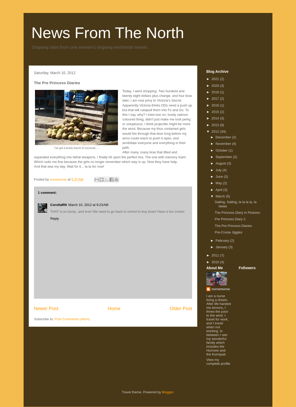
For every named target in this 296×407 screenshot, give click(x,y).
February (223, 240)
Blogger (167, 392)
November (224, 144)
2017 (216, 99)
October (222, 150)
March (221, 196)
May (219, 183)
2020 (216, 86)
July (219, 170)
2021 (216, 79)
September (224, 157)
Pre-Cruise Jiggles (228, 232)
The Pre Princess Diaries (233, 226)
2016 (216, 105)
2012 (216, 131)
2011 (216, 255)
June (220, 176)
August (221, 163)
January (222, 247)
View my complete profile (218, 362)
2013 (216, 125)
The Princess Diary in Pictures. (238, 213)
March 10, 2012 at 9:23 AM (88, 205)
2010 (216, 262)
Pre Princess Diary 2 (230, 219)
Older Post (181, 308)
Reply (54, 218)
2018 (216, 92)
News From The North (107, 32)
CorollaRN (58, 205)
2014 (216, 118)
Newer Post (46, 308)
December (224, 137)
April (219, 190)
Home (114, 308)
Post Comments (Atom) (72, 319)
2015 (216, 112)
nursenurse (221, 289)
